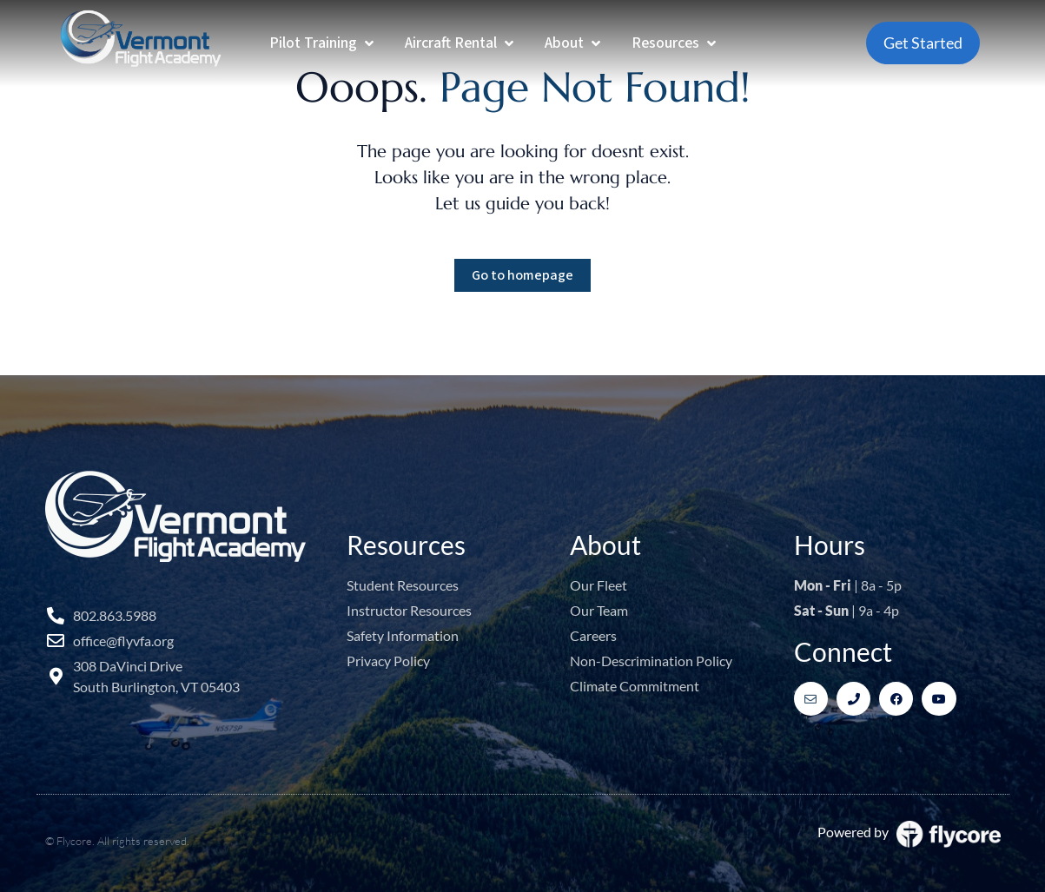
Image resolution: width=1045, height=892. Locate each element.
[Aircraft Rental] (461, 43)
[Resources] (675, 43)
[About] (574, 43)
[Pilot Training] (323, 43)
